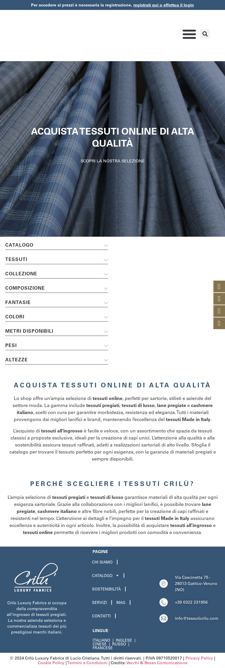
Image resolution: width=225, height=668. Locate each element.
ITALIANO (101, 640)
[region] (112, 149)
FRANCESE (103, 647)
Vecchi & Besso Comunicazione (157, 662)
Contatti (101, 616)
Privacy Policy (199, 658)
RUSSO (119, 644)
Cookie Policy (51, 662)
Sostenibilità (106, 589)
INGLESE (124, 640)
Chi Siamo (102, 562)
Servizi (99, 602)
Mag (120, 602)
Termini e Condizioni (87, 662)
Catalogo (105, 575)
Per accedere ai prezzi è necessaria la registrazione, (112, 5)
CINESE (100, 644)
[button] (189, 34)
